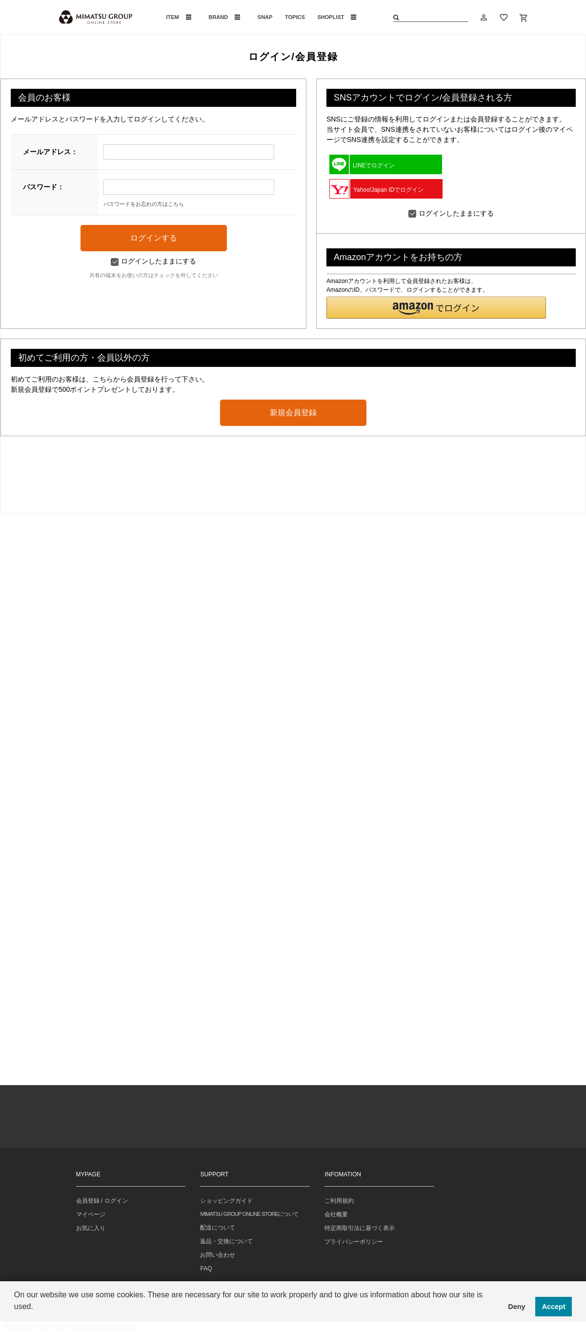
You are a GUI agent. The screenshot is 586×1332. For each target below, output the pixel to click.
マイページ (90, 1214)
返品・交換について (226, 1241)
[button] (436, 308)
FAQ (206, 1268)
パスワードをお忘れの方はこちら (143, 204)
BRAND (224, 17)
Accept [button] (554, 1307)
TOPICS (295, 17)
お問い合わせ (217, 1254)
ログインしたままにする (153, 261)
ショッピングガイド (226, 1200)
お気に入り (90, 1228)
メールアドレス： (50, 152)
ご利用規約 (339, 1200)
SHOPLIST (336, 17)
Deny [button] (516, 1307)
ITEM (178, 17)
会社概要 (336, 1214)
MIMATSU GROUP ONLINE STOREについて (249, 1214)
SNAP (265, 17)
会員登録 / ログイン (102, 1200)
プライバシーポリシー (353, 1241)
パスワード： (43, 187)
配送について (217, 1227)
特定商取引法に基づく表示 (359, 1228)
